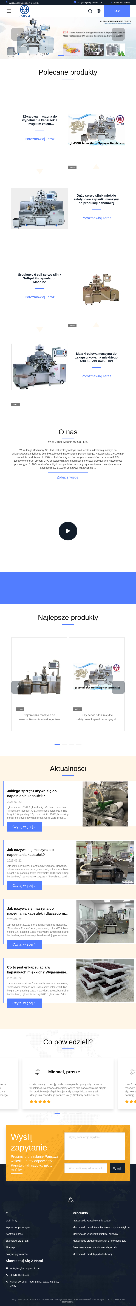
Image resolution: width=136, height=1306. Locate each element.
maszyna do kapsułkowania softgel (92, 1220)
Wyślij (117, 1168)
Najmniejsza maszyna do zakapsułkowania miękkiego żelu (39, 717)
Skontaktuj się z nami (17, 1240)
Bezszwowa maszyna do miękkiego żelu (95, 1247)
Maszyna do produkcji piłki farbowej (92, 1254)
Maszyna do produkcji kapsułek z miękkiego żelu (99, 1240)
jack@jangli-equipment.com (88, 2)
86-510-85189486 (120, 2)
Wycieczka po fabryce (18, 1227)
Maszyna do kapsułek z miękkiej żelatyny (95, 1234)
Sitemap (10, 1247)
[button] (61, 55)
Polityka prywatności (17, 1254)
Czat (117, 11)
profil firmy (11, 1220)
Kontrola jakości (14, 1234)
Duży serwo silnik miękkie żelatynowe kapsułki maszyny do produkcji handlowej (96, 717)
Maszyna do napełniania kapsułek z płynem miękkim (101, 1227)
